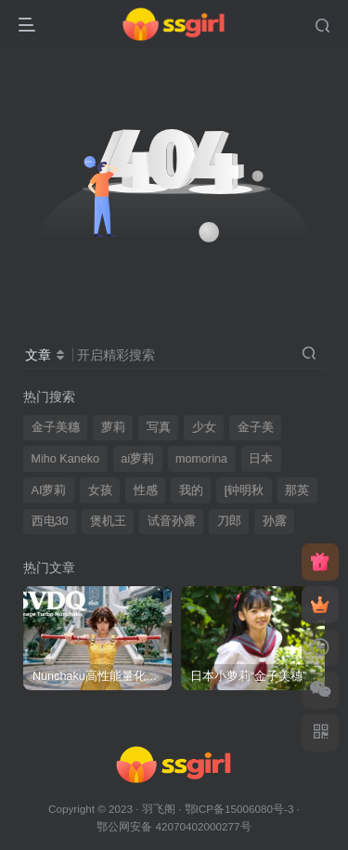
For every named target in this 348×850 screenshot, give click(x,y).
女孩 (100, 490)
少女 (204, 427)
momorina (201, 458)
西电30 (50, 521)
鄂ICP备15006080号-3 (239, 809)
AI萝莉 (49, 490)
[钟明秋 (244, 490)
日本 (261, 458)
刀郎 (229, 521)
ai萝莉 (137, 458)
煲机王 (108, 521)
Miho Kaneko (66, 458)
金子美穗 (56, 427)
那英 (297, 490)
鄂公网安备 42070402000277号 (174, 826)
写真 (159, 427)
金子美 (256, 427)
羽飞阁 (158, 809)
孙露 (275, 521)
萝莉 (113, 427)
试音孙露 (172, 521)
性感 (146, 490)
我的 (191, 490)
